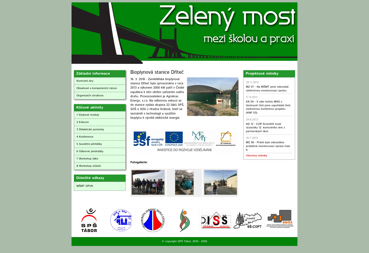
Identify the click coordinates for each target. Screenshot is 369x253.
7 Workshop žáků (87, 159)
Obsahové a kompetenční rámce (96, 88)
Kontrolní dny (84, 81)
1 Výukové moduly (87, 115)
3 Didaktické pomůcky (90, 129)
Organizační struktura (90, 96)
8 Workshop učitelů (88, 166)
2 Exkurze (82, 122)
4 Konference (84, 137)
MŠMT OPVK (84, 186)
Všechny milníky (256, 156)
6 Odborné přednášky (89, 151)
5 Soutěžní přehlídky (89, 144)
